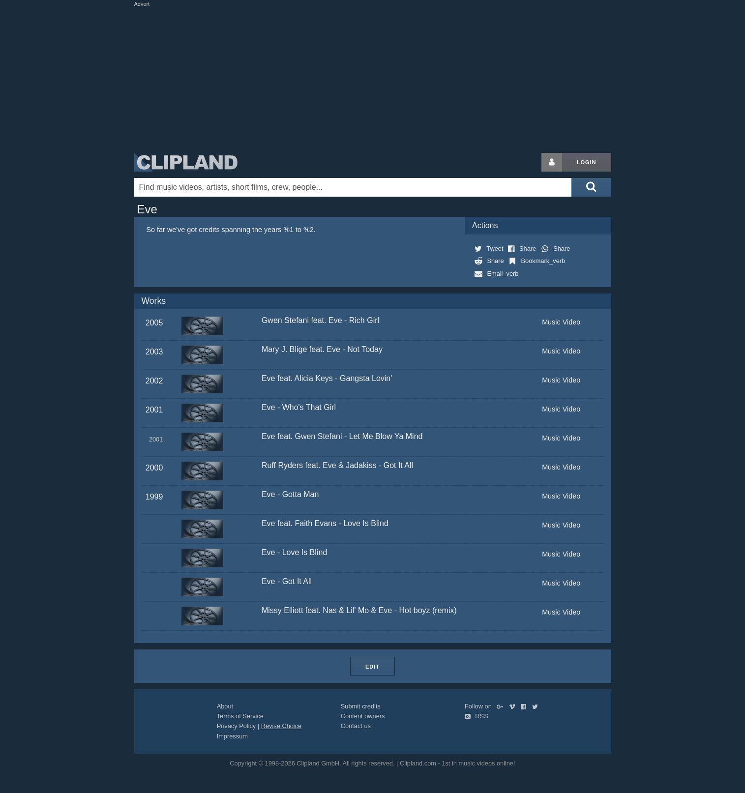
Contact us (356, 726)
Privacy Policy (236, 726)
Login (586, 162)
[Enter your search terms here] (353, 187)
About (225, 706)
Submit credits (361, 706)
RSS (476, 716)
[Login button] (551, 162)
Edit (372, 667)
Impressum (232, 736)
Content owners (363, 716)
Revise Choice (281, 726)
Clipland (186, 162)
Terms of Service (240, 716)
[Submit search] (591, 187)
